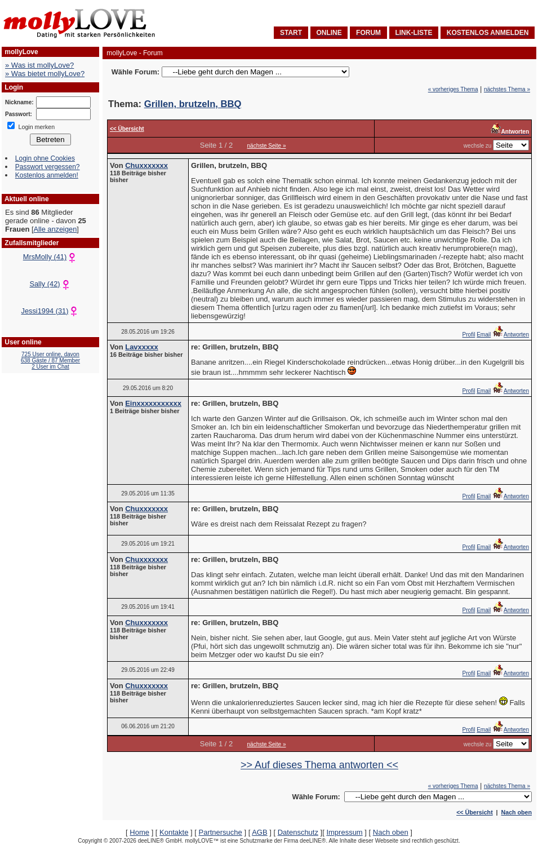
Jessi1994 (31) (50, 311)
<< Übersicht (474, 812)
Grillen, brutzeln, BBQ (193, 104)
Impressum (344, 832)
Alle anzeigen (55, 229)
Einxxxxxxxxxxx (153, 403)
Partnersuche (220, 832)
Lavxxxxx (141, 347)
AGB (259, 832)
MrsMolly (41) (50, 257)
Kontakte (173, 832)
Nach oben (516, 812)
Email (484, 334)
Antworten (510, 334)
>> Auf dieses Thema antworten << (319, 765)
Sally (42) (50, 284)
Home (139, 832)
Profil (469, 334)
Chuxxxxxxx (146, 165)
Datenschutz (298, 832)
